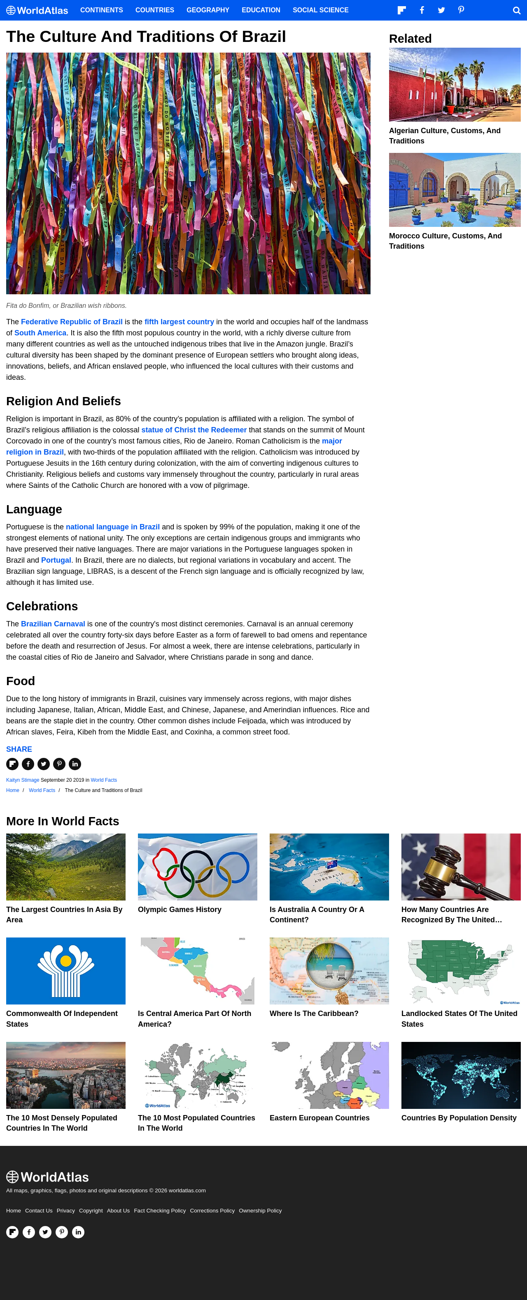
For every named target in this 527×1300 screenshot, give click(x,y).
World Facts (104, 780)
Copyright (91, 1211)
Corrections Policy (212, 1211)
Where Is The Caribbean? (314, 1013)
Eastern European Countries (320, 1118)
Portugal (56, 560)
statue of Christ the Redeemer (194, 430)
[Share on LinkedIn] (75, 764)
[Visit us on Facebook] (29, 1232)
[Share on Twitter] (43, 764)
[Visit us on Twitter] (45, 1232)
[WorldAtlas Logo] (40, 10)
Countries (154, 10)
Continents (101, 10)
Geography (208, 10)
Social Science (321, 10)
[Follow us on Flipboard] (12, 1232)
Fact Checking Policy (160, 1211)
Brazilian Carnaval (53, 624)
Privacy (66, 1211)
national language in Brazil (113, 527)
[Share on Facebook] (28, 764)
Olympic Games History (180, 909)
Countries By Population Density (459, 1118)
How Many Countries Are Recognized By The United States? (448, 919)
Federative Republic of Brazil (72, 322)
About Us (118, 1211)
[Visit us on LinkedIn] (78, 1232)
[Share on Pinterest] (59, 764)
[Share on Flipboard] (12, 764)
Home (13, 1211)
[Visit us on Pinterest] (62, 1232)
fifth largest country (179, 322)
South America (40, 333)
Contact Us (39, 1211)
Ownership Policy (260, 1211)
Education (261, 10)
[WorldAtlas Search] (517, 10)
